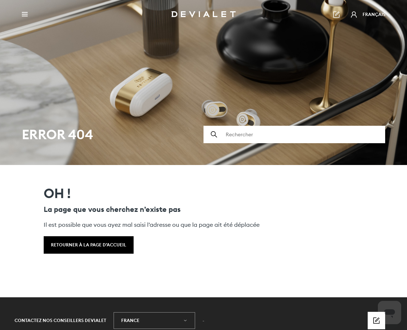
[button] (354, 14)
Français (377, 14)
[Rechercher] (294, 134)
